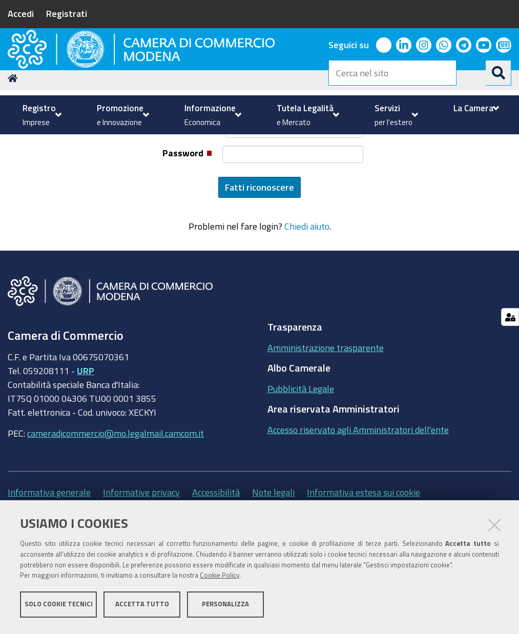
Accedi (21, 13)
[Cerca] (498, 73)
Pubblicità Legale (300, 469)
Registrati (66, 13)
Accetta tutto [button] (142, 607)
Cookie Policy (219, 579)
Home (14, 159)
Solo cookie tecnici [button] (59, 607)
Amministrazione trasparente (325, 428)
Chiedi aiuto (306, 307)
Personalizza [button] (225, 607)
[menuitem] (40, 114)
